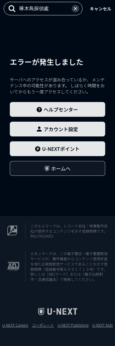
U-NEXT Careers (15, 325)
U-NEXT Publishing (73, 325)
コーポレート (43, 325)
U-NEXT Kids (102, 325)
